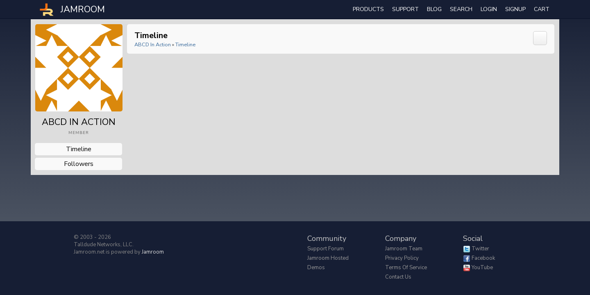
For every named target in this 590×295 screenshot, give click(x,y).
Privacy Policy (402, 258)
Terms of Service (406, 267)
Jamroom (153, 252)
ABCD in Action (152, 44)
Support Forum (325, 248)
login (489, 9)
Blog (434, 9)
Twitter (480, 248)
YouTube (482, 267)
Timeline (78, 149)
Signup (515, 9)
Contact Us (398, 277)
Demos (316, 267)
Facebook (483, 258)
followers (78, 163)
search (461, 9)
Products (368, 9)
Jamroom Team (403, 248)
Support (405, 9)
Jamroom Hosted (328, 258)
